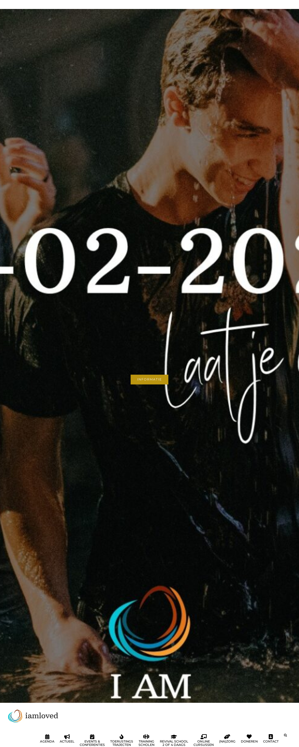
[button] (285, 737)
